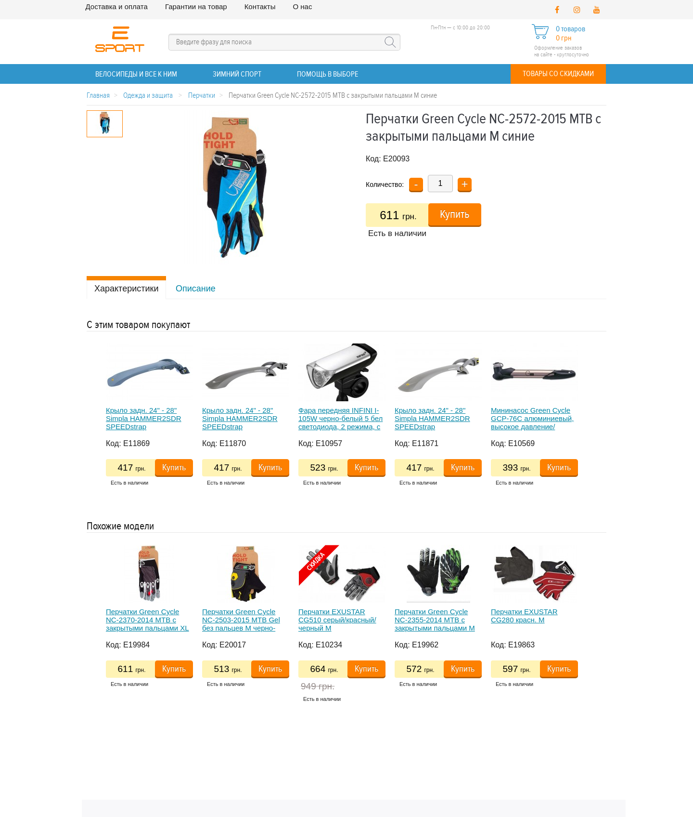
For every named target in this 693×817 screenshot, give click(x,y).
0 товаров (570, 29)
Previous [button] (91, 425)
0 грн (563, 38)
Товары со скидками (558, 74)
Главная (98, 95)
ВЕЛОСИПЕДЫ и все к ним (136, 74)
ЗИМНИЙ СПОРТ (237, 74)
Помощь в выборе (327, 74)
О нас (302, 6)
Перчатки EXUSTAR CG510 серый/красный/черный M (337, 620)
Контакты (260, 6)
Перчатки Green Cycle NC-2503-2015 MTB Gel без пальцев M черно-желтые (241, 624)
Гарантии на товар (196, 6)
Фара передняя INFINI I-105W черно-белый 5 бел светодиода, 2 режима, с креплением (340, 422)
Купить (455, 214)
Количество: (385, 184)
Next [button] (584, 425)
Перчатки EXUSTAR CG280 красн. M (524, 615)
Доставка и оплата (117, 6)
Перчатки (201, 95)
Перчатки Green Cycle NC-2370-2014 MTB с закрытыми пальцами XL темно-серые (147, 624)
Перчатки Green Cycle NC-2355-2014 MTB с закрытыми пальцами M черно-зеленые (435, 624)
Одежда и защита (148, 95)
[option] (154, 418)
